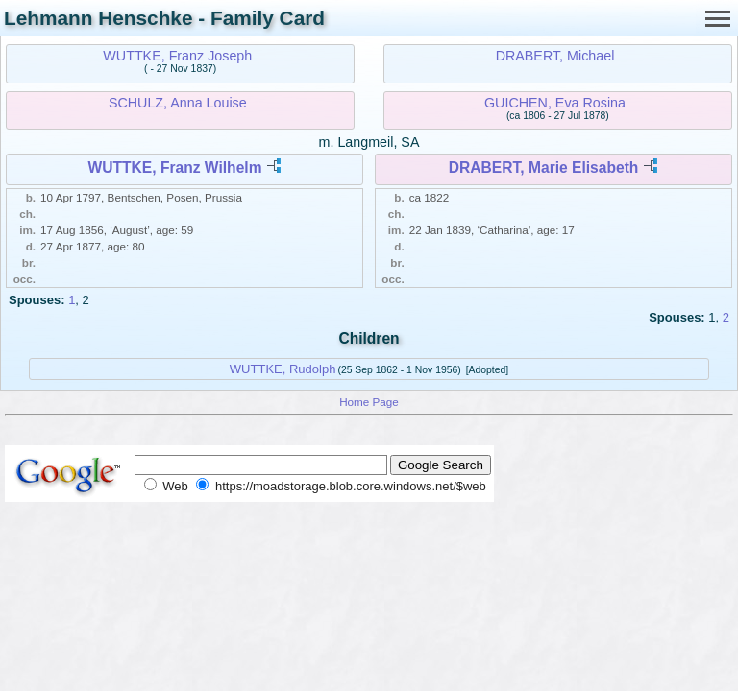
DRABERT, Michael (555, 55)
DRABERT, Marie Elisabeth (544, 167)
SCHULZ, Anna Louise (178, 102)
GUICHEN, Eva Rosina (555, 102)
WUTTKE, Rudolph (283, 369)
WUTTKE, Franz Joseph (177, 55)
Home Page (369, 401)
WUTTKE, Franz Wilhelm (175, 167)
